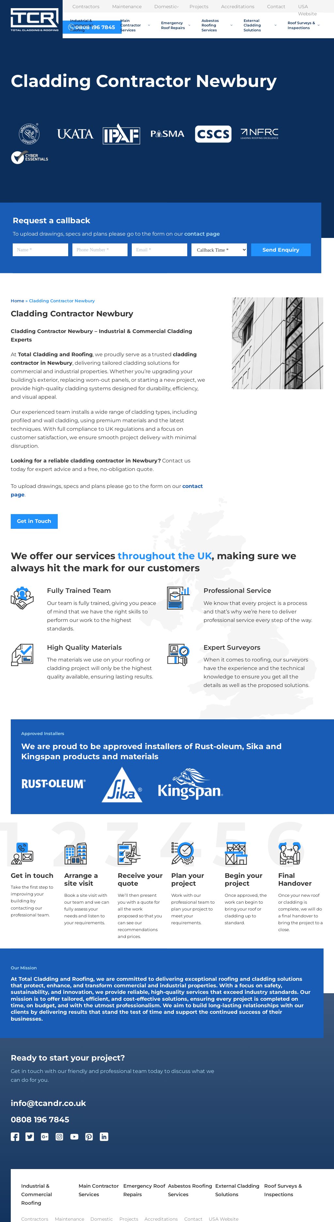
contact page (202, 234)
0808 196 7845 (40, 1119)
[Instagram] (62, 1138)
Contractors (85, 6)
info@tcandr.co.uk (48, 1103)
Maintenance (127, 6)
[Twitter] (32, 1138)
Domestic (166, 6)
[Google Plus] (47, 1138)
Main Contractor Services (135, 25)
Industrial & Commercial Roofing (89, 25)
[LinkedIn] (107, 1138)
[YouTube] (77, 1138)
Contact (276, 6)
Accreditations (237, 6)
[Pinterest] (92, 1138)
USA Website (307, 10)
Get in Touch (34, 521)
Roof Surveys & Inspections (304, 25)
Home (17, 300)
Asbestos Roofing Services (217, 25)
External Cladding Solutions (260, 25)
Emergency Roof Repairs (175, 25)
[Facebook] (18, 1138)
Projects (199, 6)
